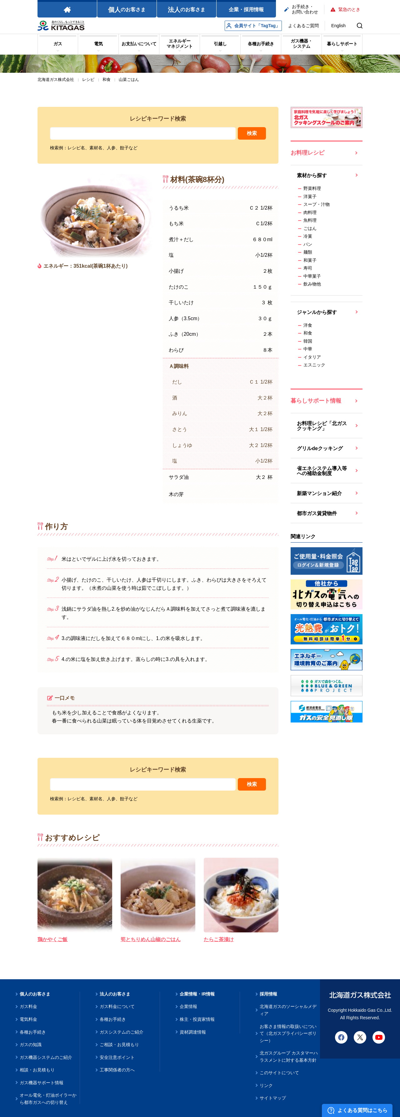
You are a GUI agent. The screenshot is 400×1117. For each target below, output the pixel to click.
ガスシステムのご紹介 (121, 1032)
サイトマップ (273, 1097)
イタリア (312, 357)
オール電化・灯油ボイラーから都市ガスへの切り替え (48, 1099)
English (338, 25)
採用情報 (268, 993)
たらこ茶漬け (219, 939)
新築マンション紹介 (319, 493)
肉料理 (310, 212)
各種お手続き (33, 1032)
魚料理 (310, 220)
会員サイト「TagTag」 (253, 25)
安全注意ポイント (117, 1057)
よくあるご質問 (303, 25)
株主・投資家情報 (197, 1019)
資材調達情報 (193, 1032)
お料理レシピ (307, 153)
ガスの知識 (31, 1044)
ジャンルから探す (317, 312)
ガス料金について (117, 1006)
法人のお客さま (115, 993)
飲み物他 (312, 283)
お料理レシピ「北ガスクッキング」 (322, 426)
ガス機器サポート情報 (41, 1082)
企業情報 (188, 1006)
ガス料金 (28, 1006)
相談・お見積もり (37, 1069)
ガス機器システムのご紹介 (46, 1057)
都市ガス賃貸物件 (317, 513)
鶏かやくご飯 (53, 939)
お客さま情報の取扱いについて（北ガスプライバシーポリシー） (288, 1033)
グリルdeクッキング (320, 448)
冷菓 (307, 236)
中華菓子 (312, 276)
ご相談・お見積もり (119, 1044)
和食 (307, 332)
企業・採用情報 (246, 9)
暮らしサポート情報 (316, 401)
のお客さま (127, 10)
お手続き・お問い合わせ (301, 9)
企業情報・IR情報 (197, 993)
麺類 (307, 252)
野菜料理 (312, 188)
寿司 (307, 268)
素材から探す (312, 175)
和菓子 (310, 260)
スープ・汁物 (316, 204)
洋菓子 (310, 196)
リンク (266, 1085)
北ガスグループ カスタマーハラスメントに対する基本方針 (289, 1056)
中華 (307, 348)
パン (307, 244)
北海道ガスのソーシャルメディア (288, 1010)
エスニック (314, 364)
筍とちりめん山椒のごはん (151, 939)
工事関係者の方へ (117, 1069)
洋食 (307, 325)
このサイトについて (279, 1072)
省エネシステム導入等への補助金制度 (322, 471)
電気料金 (28, 1019)
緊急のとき (345, 9)
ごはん (310, 228)
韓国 (307, 341)
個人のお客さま (35, 993)
